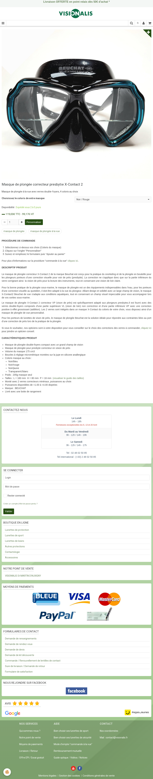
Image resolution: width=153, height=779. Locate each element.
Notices (83, 757)
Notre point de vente (30, 737)
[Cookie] (7, 772)
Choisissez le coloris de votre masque (23, 198)
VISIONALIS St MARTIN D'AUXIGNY (23, 575)
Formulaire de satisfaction (19, 671)
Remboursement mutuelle (68, 751)
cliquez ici (73, 260)
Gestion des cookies (69, 775)
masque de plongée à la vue (45, 231)
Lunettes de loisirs (14, 541)
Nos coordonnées (109, 731)
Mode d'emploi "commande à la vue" (73, 744)
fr (138, 23)
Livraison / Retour (28, 751)
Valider (8, 511)
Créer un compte (10, 504)
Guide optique (61, 757)
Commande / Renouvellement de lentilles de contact (32, 660)
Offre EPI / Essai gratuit (31, 757)
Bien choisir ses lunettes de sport (71, 731)
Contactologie (12, 552)
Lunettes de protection (17, 530)
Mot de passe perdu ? (28, 504)
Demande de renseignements (20, 638)
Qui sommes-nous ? (29, 731)
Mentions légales (47, 775)
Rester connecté (14, 495)
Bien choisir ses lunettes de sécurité (72, 737)
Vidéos (74, 757)
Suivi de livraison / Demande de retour (25, 666)
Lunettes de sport (14, 535)
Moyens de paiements (31, 744)
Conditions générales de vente (99, 775)
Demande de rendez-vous (18, 644)
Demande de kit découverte (19, 655)
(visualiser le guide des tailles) (68, 378)
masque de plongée (14, 231)
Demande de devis (15, 649)
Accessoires (11, 557)
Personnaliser (34, 222)
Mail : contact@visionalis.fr (114, 737)
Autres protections (15, 546)
